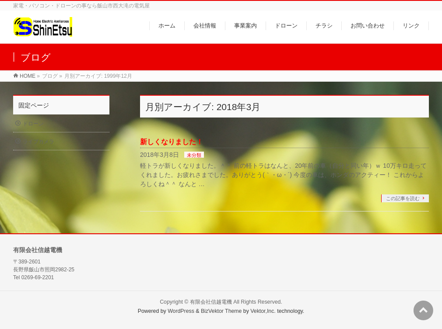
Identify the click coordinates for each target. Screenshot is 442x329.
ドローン (33, 124)
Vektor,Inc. (263, 311)
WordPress (181, 311)
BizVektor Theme (221, 311)
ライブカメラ (38, 142)
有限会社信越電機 (211, 302)
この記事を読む (403, 198)
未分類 (194, 155)
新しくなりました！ (171, 141)
